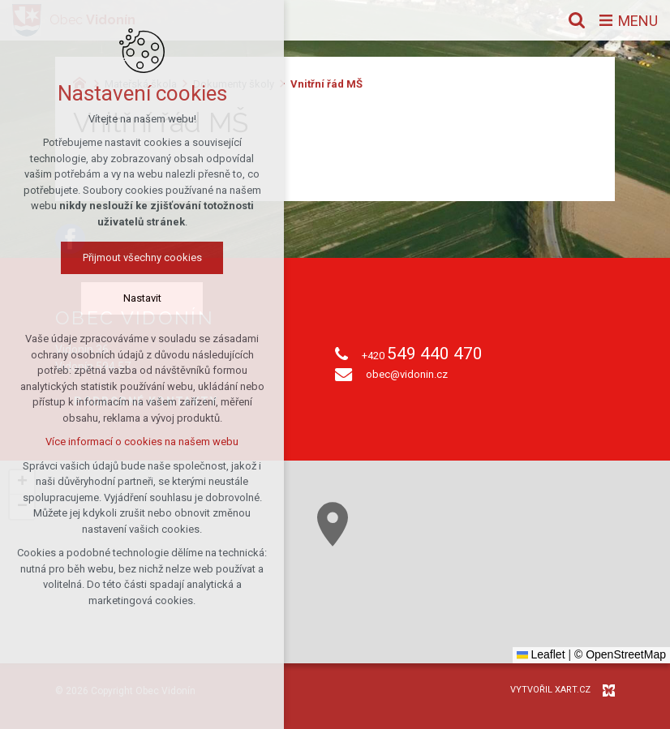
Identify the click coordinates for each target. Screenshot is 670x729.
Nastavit (142, 298)
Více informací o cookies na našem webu (141, 441)
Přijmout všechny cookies (142, 257)
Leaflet (541, 654)
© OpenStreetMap (620, 654)
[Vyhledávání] (577, 20)
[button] (332, 524)
